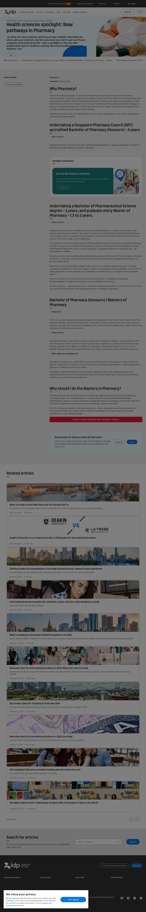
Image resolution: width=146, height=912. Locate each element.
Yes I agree (73, 899)
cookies (15, 898)
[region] (46, 899)
